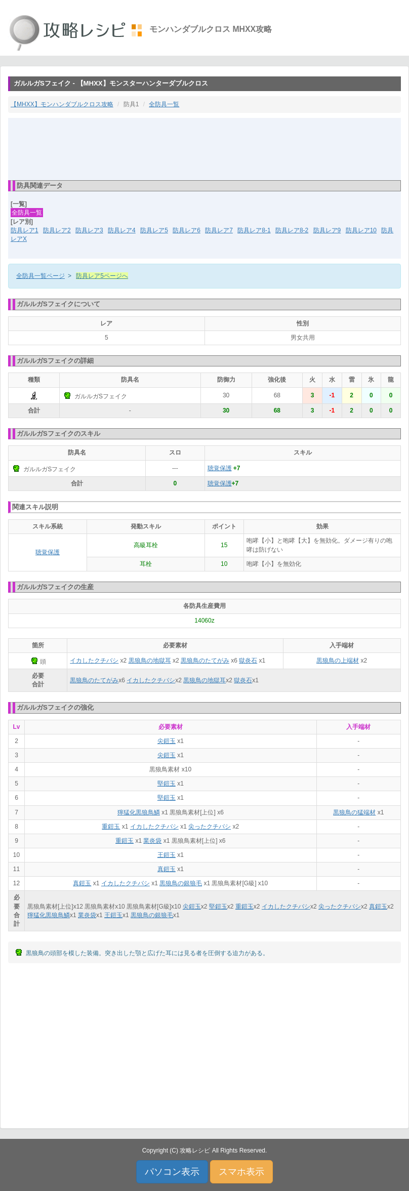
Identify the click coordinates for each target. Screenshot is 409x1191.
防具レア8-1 (253, 230)
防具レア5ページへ (102, 275)
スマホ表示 (241, 1172)
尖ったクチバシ (209, 826)
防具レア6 (186, 230)
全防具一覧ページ (40, 275)
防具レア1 (24, 230)
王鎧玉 (166, 854)
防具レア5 (154, 230)
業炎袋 (152, 840)
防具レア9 (327, 230)
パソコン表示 (172, 1172)
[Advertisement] (204, 148)
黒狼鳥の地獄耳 (150, 660)
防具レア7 (219, 230)
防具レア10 (361, 230)
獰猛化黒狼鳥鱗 (138, 812)
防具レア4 (122, 230)
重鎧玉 (111, 826)
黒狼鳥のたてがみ (205, 660)
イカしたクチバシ (94, 660)
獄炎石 (248, 660)
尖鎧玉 (166, 741)
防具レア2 (57, 230)
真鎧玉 (166, 869)
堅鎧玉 (166, 783)
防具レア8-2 (291, 230)
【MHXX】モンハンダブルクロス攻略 (62, 104)
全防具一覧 (164, 104)
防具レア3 (89, 230)
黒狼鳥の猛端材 (354, 812)
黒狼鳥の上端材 (337, 660)
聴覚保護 (220, 468)
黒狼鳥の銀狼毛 (180, 883)
